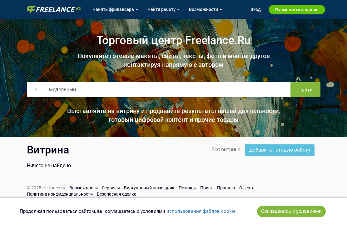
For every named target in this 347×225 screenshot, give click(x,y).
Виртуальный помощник (149, 187)
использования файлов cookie (200, 211)
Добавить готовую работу (279, 150)
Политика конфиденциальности (60, 194)
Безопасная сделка (116, 194)
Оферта (247, 187)
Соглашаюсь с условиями (291, 211)
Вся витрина (225, 149)
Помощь (187, 187)
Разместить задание (297, 9)
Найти (305, 90)
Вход (255, 9)
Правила (226, 187)
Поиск (206, 187)
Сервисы (111, 187)
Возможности (83, 187)
